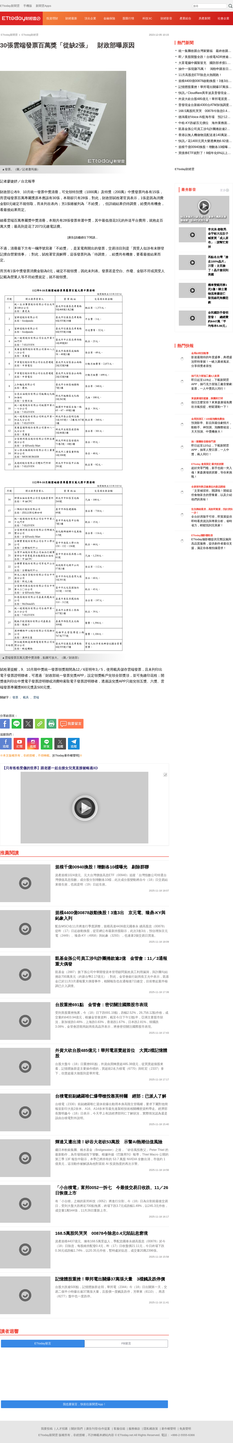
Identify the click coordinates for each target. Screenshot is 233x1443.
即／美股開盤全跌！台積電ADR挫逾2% (205, 57)
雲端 (36, 697)
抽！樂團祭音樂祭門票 (203, 441)
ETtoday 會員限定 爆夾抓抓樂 (207, 464)
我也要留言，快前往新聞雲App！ (84, 1404)
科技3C (147, 18)
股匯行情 (128, 18)
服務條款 (134, 1428)
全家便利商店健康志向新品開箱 (208, 486)
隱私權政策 (150, 1428)
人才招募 (62, 1428)
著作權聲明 (168, 1428)
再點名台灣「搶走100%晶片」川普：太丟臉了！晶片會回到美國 (218, 265)
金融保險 (109, 18)
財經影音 (166, 18)
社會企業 (223, 18)
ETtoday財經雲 (184, 169)
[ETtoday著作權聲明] (65, 755)
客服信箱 (119, 1428)
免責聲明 (185, 1428)
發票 (15, 697)
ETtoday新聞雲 (10, 2)
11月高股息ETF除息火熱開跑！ (200, 75)
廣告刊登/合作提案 (98, 1428)
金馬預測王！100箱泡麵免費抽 (207, 418)
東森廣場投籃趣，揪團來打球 (207, 398)
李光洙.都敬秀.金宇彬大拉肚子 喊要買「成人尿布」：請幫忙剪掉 (218, 238)
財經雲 (21, 18)
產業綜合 (185, 18)
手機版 (27, 2)
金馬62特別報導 (199, 353)
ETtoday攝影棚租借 (202, 535)
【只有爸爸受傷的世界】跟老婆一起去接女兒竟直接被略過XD (50, 768)
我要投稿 (47, 1428)
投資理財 (52, 18)
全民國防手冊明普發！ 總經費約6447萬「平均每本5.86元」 (218, 319)
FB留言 (126, 1343)
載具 (26, 697)
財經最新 (71, 18)
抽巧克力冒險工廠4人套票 (205, 375)
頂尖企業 (90, 18)
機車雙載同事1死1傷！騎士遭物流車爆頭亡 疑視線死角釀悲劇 (218, 293)
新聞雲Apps (43, 2)
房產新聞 (204, 18)
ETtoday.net (125, 1435)
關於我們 (77, 1428)
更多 (224, 190)
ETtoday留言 (42, 1343)
